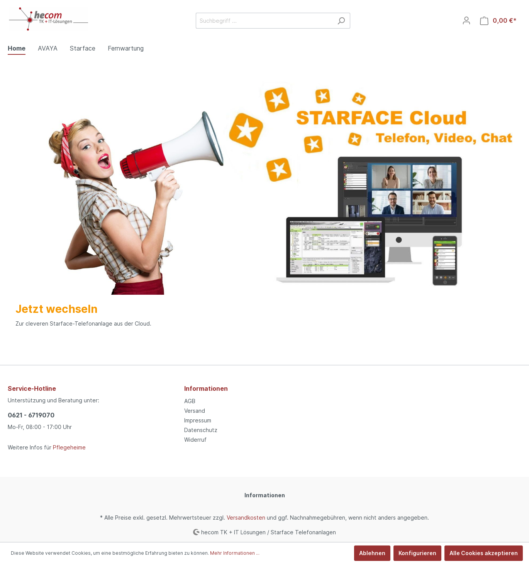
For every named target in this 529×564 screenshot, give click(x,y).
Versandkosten (246, 517)
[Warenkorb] (498, 20)
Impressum (197, 420)
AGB (189, 401)
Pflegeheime (69, 447)
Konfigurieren (417, 553)
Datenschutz (200, 430)
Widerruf (195, 439)
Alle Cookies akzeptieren (483, 553)
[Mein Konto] (466, 20)
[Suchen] (341, 21)
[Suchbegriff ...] (264, 21)
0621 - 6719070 (31, 415)
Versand (194, 410)
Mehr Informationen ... (234, 553)
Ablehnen (372, 553)
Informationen (206, 388)
